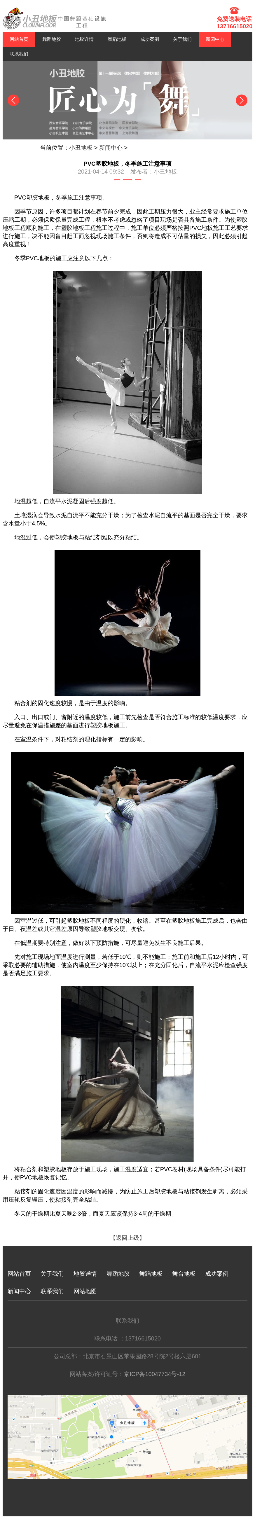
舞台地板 (183, 1273)
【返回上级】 (127, 1238)
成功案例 (149, 39)
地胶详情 (84, 39)
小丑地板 (80, 147)
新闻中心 (215, 39)
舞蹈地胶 (51, 39)
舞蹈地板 (117, 39)
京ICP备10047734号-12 (154, 1374)
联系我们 (19, 53)
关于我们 (182, 39)
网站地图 (85, 1291)
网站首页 (19, 39)
